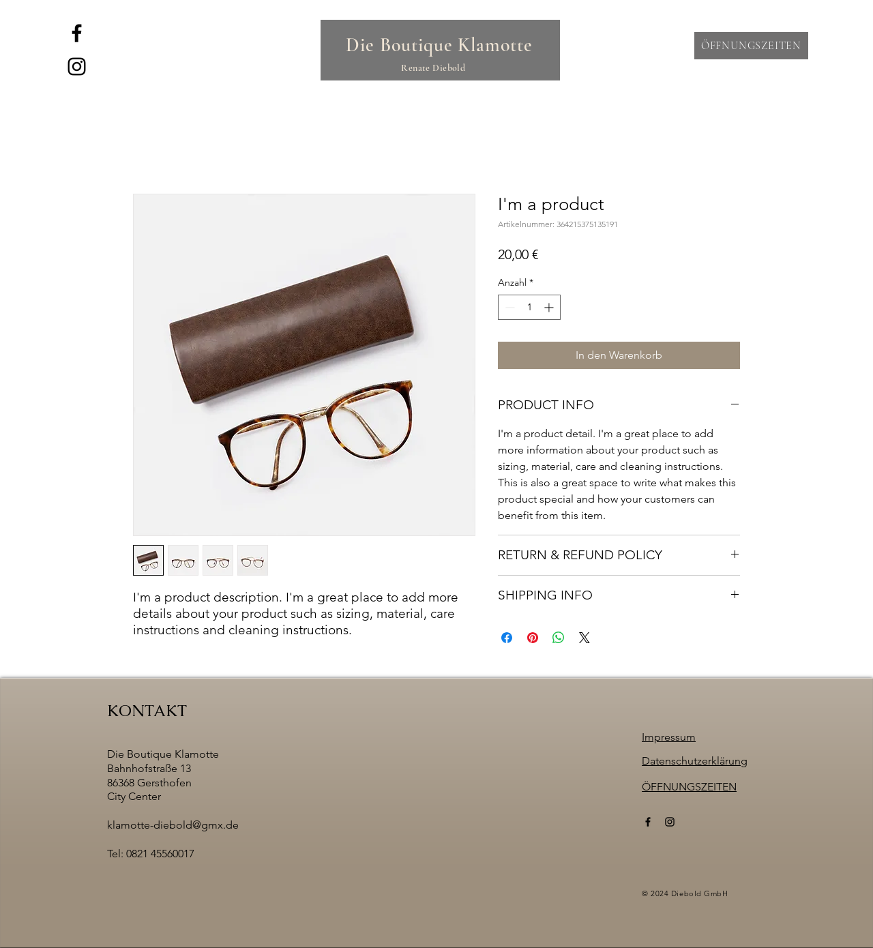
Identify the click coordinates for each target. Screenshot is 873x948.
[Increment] (550, 307)
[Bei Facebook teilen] (507, 637)
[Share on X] (584, 637)
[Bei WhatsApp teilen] (558, 637)
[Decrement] (508, 307)
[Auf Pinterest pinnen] (532, 637)
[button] (751, 45)
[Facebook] (77, 33)
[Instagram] (77, 66)
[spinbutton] (529, 307)
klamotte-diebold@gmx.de (173, 824)
